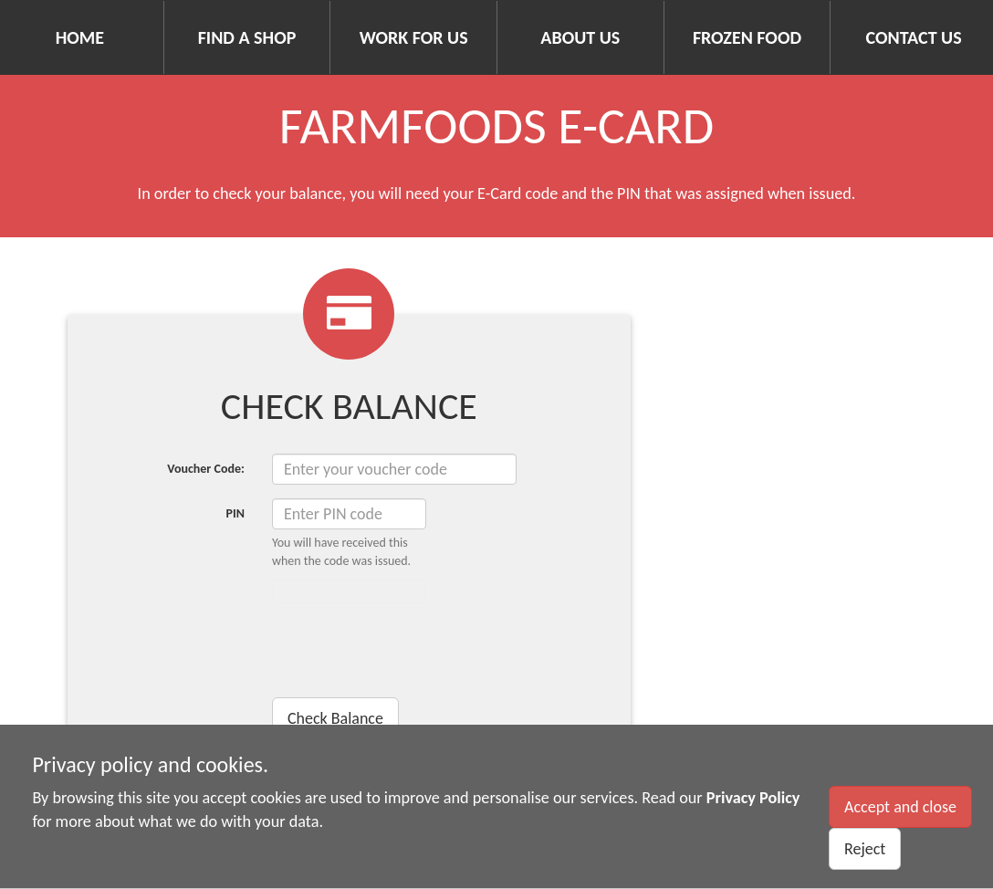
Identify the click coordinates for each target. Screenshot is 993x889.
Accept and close (900, 807)
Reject (864, 849)
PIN (234, 513)
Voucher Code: (206, 468)
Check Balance (335, 718)
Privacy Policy (753, 798)
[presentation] (410, 652)
